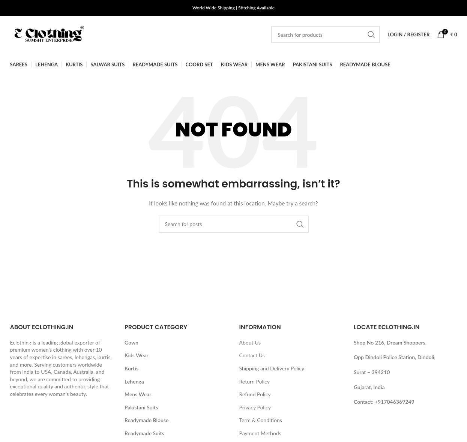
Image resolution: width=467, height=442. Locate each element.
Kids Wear (137, 355)
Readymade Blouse (146, 420)
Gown (131, 342)
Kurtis (131, 368)
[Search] (325, 34)
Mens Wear (138, 394)
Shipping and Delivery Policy (272, 368)
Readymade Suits (144, 433)
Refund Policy (255, 394)
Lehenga (134, 381)
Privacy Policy (255, 407)
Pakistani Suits (141, 407)
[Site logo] (48, 34)
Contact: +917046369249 (384, 402)
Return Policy (254, 381)
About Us (250, 342)
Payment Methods (260, 433)
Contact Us (252, 355)
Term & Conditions (260, 420)
